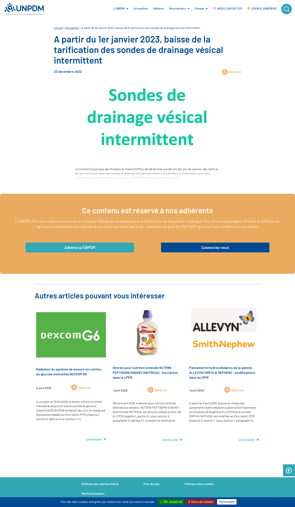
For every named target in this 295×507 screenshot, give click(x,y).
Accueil (58, 28)
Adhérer (158, 8)
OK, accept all (171, 501)
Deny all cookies (200, 501)
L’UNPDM (120, 8)
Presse (201, 8)
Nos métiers (179, 8)
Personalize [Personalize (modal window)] (227, 501)
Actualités (141, 8)
